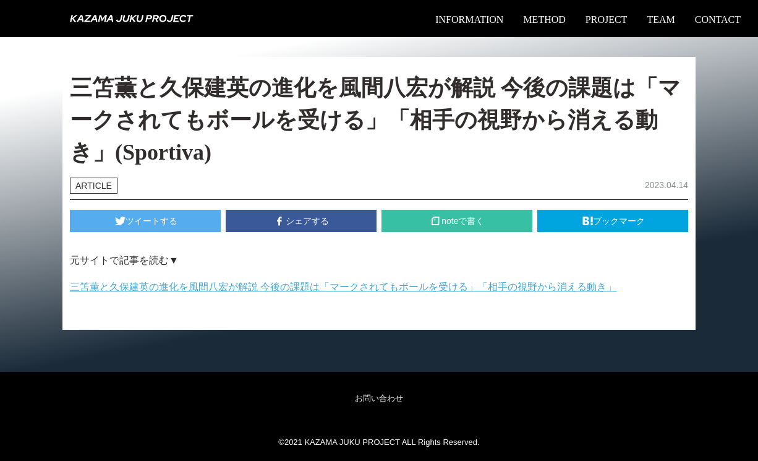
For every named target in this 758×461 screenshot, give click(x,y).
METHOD (544, 19)
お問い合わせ (379, 398)
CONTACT (718, 19)
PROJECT (607, 19)
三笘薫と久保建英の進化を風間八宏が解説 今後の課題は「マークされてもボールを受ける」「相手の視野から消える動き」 (343, 287)
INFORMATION (469, 19)
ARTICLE (93, 186)
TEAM (661, 19)
